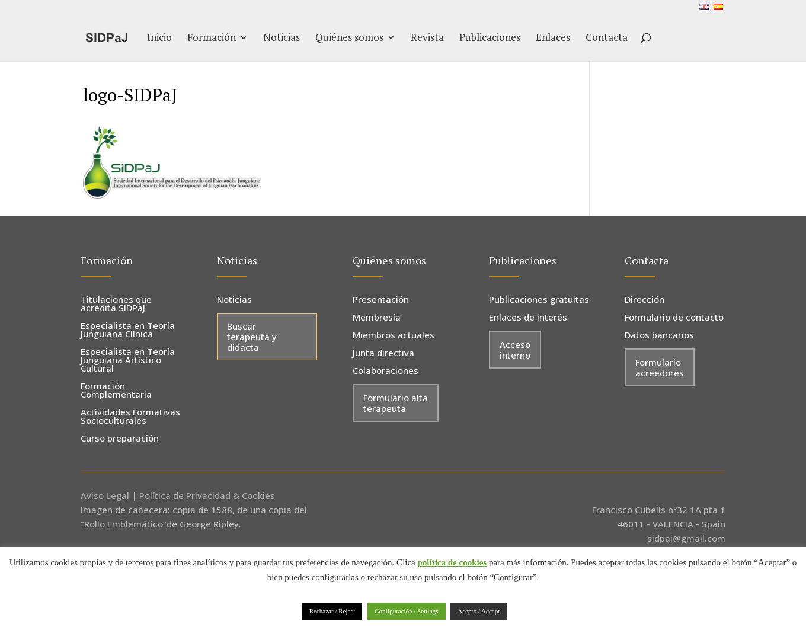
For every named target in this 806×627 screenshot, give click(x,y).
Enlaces (553, 38)
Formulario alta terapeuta (395, 403)
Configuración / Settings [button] (407, 611)
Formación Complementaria (116, 391)
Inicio (159, 38)
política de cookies (452, 562)
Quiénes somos (349, 38)
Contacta (607, 38)
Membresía (377, 318)
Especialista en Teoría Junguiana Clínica (128, 330)
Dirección (644, 300)
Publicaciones (489, 38)
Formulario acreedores (659, 367)
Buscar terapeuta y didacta (252, 336)
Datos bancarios (659, 336)
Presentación (381, 300)
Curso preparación (120, 439)
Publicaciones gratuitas (539, 300)
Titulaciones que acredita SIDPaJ (116, 304)
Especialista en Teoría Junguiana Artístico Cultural (128, 360)
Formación (211, 38)
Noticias (281, 38)
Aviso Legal (105, 495)
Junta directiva (383, 353)
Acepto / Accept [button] (479, 611)
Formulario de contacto (674, 318)
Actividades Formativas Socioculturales (130, 417)
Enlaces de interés (528, 318)
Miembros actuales (393, 336)
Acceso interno (515, 349)
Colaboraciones (385, 371)
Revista (427, 38)
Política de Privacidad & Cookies (207, 495)
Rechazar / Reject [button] (332, 611)
